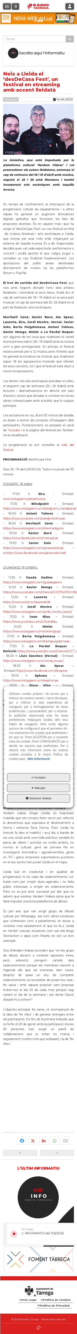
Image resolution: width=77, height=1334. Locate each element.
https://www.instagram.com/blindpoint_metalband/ (39, 508)
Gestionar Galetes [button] (39, 798)
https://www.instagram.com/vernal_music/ (33, 661)
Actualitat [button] (11, 99)
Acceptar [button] (38, 777)
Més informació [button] (39, 759)
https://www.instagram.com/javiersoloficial (33, 548)
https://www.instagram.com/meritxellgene (33, 528)
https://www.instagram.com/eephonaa (30, 680)
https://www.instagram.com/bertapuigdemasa (36, 641)
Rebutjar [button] (38, 788)
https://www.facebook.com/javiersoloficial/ (36, 553)
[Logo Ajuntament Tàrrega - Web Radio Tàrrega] (38, 1291)
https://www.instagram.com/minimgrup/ (32, 631)
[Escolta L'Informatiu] (38, 53)
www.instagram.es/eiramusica (24, 499)
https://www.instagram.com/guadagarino (32, 582)
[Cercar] (70, 38)
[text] (34, 38)
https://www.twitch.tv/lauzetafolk (27, 602)
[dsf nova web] (38, 18)
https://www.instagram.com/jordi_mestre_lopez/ (37, 612)
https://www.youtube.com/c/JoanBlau (30, 621)
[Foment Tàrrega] (38, 1260)
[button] (15, 6)
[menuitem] (28, 1300)
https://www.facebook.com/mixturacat (30, 538)
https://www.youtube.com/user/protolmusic (34, 518)
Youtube (14, 430)
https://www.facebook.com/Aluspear (42, 671)
